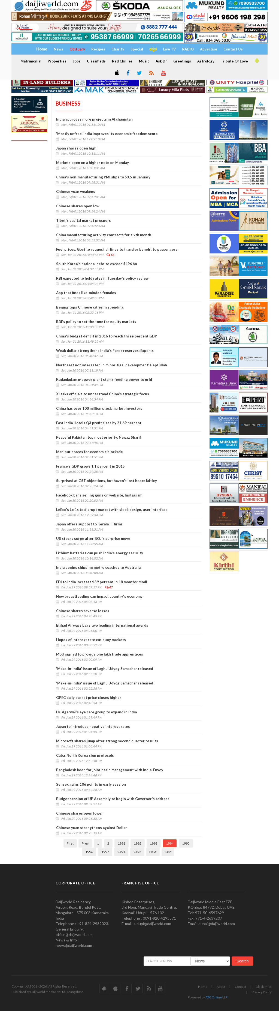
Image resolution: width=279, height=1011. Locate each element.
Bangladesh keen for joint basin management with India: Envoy (109, 770)
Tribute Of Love (234, 61)
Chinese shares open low (77, 206)
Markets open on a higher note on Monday (92, 162)
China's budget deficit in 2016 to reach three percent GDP (106, 336)
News (58, 49)
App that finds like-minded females (86, 293)
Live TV (169, 49)
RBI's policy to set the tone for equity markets (96, 321)
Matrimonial (30, 61)
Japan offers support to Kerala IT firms (89, 524)
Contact (240, 987)
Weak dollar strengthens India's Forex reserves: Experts (105, 350)
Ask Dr (161, 61)
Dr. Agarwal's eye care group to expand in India (96, 712)
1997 (105, 852)
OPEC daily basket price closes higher (88, 697)
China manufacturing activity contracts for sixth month (103, 235)
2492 (137, 852)
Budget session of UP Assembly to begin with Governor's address (112, 799)
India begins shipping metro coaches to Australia (98, 567)
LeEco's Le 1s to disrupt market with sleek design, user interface (112, 509)
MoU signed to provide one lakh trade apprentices (99, 654)
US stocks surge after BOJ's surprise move (93, 538)
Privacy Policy (262, 992)
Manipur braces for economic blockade (89, 452)
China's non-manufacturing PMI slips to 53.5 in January (103, 177)
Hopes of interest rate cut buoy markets (91, 640)
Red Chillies (122, 61)
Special (137, 49)
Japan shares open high (76, 148)
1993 (153, 843)
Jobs (77, 61)
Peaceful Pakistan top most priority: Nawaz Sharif (98, 437)
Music (144, 61)
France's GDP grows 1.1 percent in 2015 (90, 466)
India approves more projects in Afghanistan (94, 119)
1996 (89, 852)
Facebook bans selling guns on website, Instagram (99, 495)
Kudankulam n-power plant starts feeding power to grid (104, 379)
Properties (57, 61)
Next (152, 852)
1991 (121, 843)
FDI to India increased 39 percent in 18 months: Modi (101, 582)
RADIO (188, 49)
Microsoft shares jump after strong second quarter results (107, 741)
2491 (121, 852)
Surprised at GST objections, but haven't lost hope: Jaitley (106, 480)
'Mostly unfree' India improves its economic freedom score (107, 133)
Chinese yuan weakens (75, 191)
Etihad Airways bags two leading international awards (102, 625)
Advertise (208, 49)
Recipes (98, 49)
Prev (85, 843)
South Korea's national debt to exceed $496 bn (96, 264)
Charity (117, 49)
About (221, 987)
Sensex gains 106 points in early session (91, 784)
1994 (170, 843)
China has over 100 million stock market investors (99, 408)
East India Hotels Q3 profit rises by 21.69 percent (98, 423)
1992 (137, 843)
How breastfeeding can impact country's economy (99, 596)
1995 (186, 843)
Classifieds (96, 61)
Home (202, 987)
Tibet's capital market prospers (83, 220)
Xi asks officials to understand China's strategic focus (102, 394)
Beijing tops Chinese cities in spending (90, 307)
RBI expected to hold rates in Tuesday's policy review (102, 278)
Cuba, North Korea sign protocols (85, 755)
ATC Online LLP (216, 997)
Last (168, 852)
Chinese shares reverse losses (82, 611)
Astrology (205, 61)
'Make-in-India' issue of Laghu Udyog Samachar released (104, 668)
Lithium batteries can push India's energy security (100, 553)
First (70, 843)
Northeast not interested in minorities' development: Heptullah (111, 365)
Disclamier (264, 987)
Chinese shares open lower (79, 813)
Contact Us (233, 49)
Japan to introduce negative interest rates (93, 726)
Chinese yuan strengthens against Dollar (91, 827)
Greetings (182, 61)
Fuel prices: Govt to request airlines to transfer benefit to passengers (116, 249)
